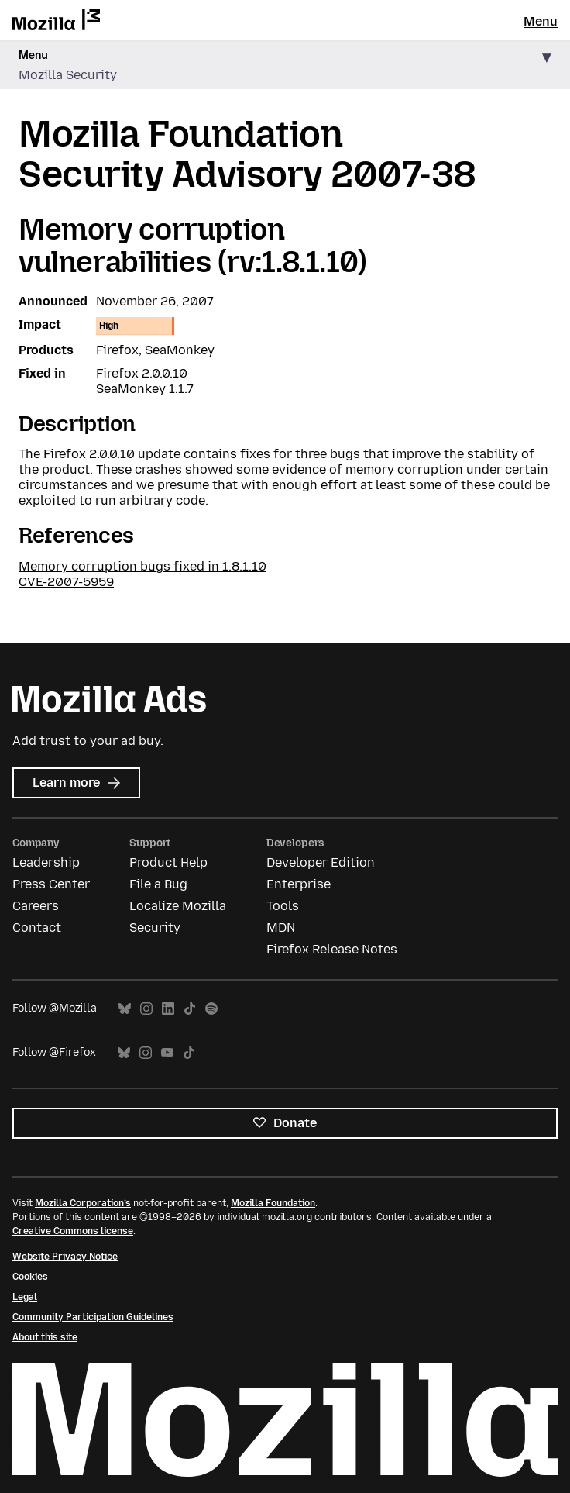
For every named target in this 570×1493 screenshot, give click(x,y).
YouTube (167, 1053)
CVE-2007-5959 (66, 581)
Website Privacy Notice (65, 1256)
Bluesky (124, 1009)
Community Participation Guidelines (92, 1317)
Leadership (46, 862)
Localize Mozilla (177, 905)
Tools (282, 905)
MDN (280, 927)
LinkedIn (168, 1009)
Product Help (168, 862)
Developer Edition (320, 862)
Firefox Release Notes (331, 949)
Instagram (146, 1009)
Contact (36, 927)
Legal (24, 1296)
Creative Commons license (72, 1231)
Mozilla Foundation (273, 1203)
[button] (285, 65)
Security (154, 927)
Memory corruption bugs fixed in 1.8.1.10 (142, 566)
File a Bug (158, 884)
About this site (44, 1337)
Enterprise (298, 884)
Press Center (51, 884)
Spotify (211, 1009)
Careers (35, 905)
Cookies (30, 1276)
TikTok (189, 1009)
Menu (541, 21)
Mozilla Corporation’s (83, 1203)
